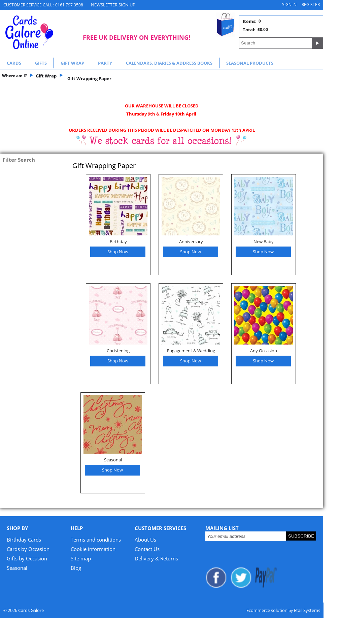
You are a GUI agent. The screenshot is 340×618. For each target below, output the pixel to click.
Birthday (118, 241)
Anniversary (191, 241)
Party (105, 63)
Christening (118, 351)
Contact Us (147, 549)
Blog (76, 567)
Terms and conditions (96, 539)
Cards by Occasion (28, 549)
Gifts (41, 63)
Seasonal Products (249, 63)
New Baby (263, 241)
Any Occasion (263, 351)
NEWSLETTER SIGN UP (113, 5)
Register (311, 4)
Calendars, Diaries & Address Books (169, 63)
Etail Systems (307, 610)
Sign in (289, 4)
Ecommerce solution (266, 610)
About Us (145, 539)
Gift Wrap (72, 63)
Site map (81, 558)
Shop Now (117, 252)
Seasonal (113, 460)
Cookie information (93, 549)
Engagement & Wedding (191, 351)
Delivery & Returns (156, 558)
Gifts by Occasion (27, 558)
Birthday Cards (24, 539)
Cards (14, 63)
